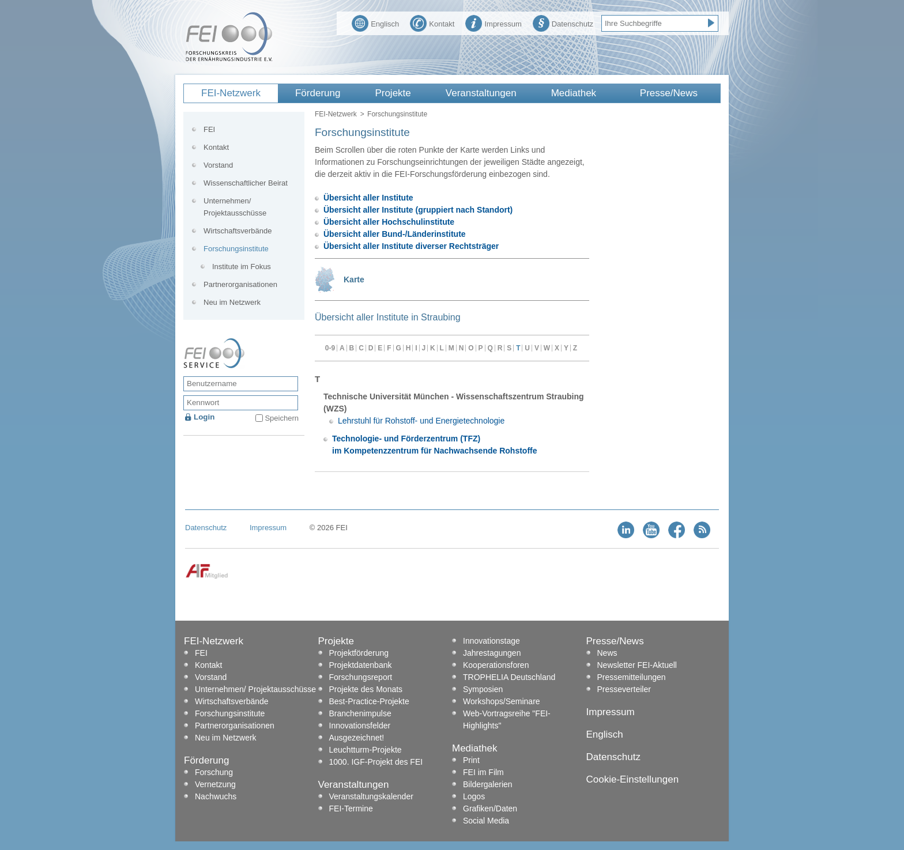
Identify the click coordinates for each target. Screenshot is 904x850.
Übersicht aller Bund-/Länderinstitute (394, 234)
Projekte (392, 93)
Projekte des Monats (366, 689)
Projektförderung (359, 653)
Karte (354, 279)
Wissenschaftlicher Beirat (246, 183)
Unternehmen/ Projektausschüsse (235, 207)
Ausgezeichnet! (357, 737)
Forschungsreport (361, 677)
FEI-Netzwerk (231, 93)
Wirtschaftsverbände (238, 230)
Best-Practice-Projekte (369, 701)
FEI (209, 129)
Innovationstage (491, 640)
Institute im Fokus (241, 266)
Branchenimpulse (360, 713)
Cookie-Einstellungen (632, 779)
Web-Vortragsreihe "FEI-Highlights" (507, 719)
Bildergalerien (488, 784)
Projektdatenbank (360, 665)
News (607, 653)
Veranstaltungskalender (371, 796)
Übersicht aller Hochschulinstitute (388, 221)
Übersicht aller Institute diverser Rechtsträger (411, 246)
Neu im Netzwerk (232, 302)
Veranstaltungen (481, 93)
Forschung (214, 772)
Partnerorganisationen (240, 284)
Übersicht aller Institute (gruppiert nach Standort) (418, 209)
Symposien (483, 689)
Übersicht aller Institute (368, 197)
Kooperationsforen (496, 665)
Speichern (282, 418)
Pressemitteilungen (631, 677)
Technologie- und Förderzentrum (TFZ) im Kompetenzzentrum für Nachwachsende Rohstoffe (434, 444)
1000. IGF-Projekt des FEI (376, 761)
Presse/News (669, 93)
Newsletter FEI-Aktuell (637, 665)
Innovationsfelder (360, 725)
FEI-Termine (351, 808)
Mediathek (573, 93)
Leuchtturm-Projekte (365, 749)
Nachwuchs (215, 796)
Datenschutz (563, 22)
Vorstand (218, 165)
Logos (474, 796)
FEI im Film (483, 772)
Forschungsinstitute (236, 248)
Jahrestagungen (492, 653)
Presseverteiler (624, 689)
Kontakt (432, 22)
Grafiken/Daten (490, 808)
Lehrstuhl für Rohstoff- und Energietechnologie (421, 420)
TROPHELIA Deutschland (509, 677)
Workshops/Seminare (501, 701)
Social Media (486, 820)
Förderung (317, 93)
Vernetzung (215, 784)
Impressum (493, 22)
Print (471, 760)
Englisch (375, 22)
